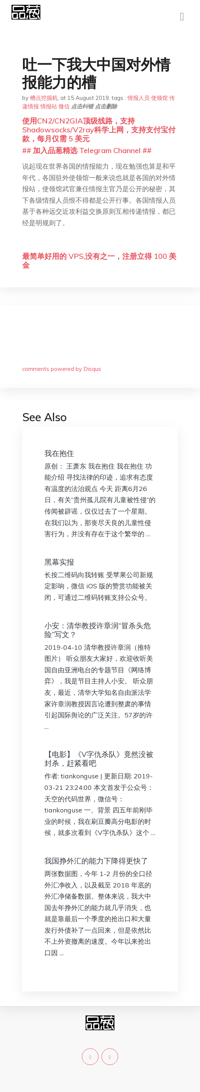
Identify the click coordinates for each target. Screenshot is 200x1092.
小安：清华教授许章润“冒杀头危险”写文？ (97, 630)
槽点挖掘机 (44, 97)
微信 (64, 106)
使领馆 (159, 97)
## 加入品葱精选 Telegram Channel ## (86, 150)
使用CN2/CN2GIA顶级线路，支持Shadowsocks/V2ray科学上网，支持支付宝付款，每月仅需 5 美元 (99, 129)
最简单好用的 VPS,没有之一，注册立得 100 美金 (99, 260)
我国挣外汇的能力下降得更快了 (96, 860)
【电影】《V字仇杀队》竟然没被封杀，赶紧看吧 (98, 759)
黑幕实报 (59, 562)
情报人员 (138, 97)
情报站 (48, 106)
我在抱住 (59, 453)
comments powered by (61, 368)
